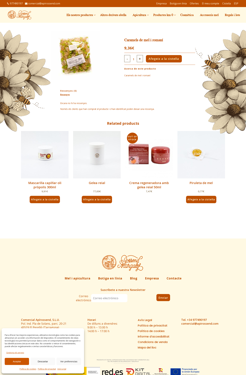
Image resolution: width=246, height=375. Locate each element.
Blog (133, 278)
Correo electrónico (83, 298)
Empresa (152, 278)
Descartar (43, 361)
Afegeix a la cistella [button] (44, 199)
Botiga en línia (110, 278)
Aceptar (17, 361)
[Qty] (134, 59)
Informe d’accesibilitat (153, 336)
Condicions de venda (153, 342)
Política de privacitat (47, 369)
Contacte (174, 278)
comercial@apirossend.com (42, 3)
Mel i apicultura (77, 278)
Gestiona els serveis (15, 352)
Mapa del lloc (147, 347)
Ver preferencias (68, 361)
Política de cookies (28, 369)
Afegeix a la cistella (168, 59)
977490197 (15, 3)
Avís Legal (61, 369)
